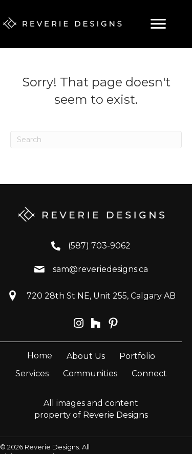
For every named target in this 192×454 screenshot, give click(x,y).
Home (39, 355)
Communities (90, 373)
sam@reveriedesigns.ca (100, 269)
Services (32, 373)
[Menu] (158, 24)
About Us (86, 356)
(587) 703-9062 (99, 246)
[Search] (96, 139)
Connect (149, 373)
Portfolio (137, 356)
